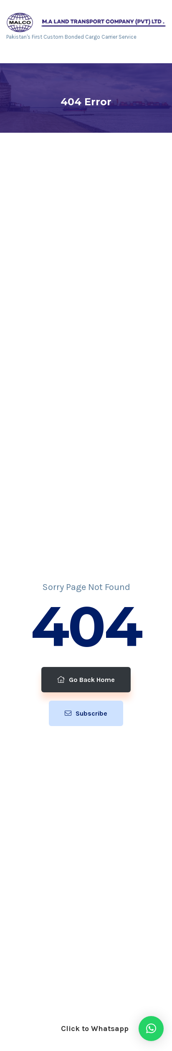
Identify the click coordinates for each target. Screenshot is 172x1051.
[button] (151, 1028)
